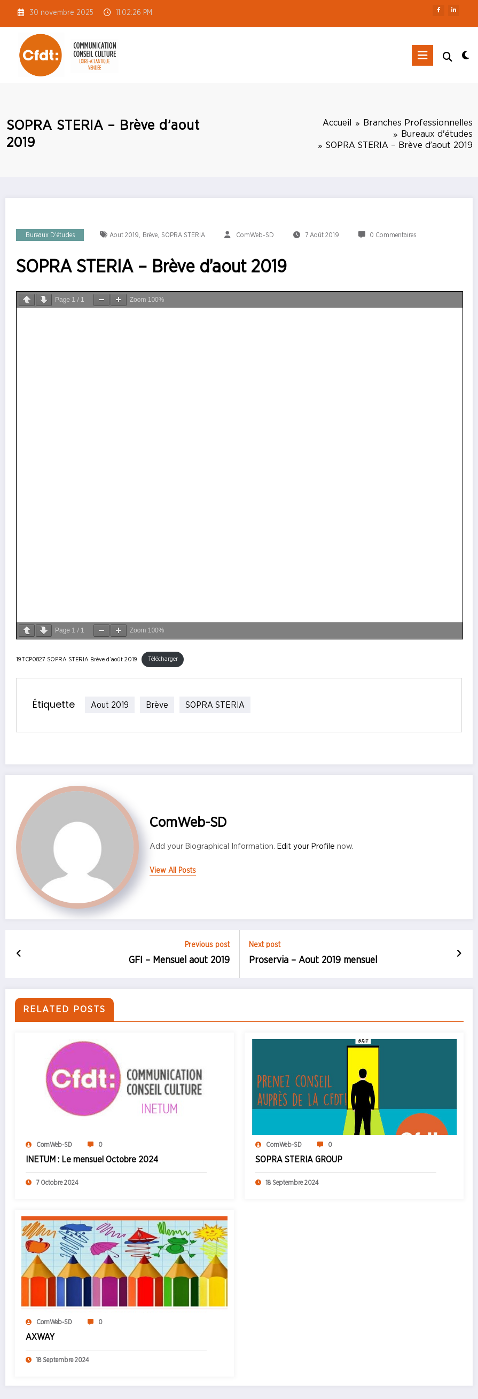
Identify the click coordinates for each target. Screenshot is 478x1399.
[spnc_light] (465, 56)
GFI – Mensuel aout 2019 (179, 960)
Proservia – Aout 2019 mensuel (313, 960)
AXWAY (40, 1336)
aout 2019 (124, 235)
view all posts (173, 870)
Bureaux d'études (50, 235)
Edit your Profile (306, 846)
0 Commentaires (393, 235)
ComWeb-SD (255, 235)
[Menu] (422, 55)
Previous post (207, 945)
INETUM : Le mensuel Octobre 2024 (92, 1159)
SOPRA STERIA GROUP (298, 1159)
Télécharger (163, 659)
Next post (264, 945)
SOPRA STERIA (183, 235)
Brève (150, 235)
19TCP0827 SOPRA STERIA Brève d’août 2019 (76, 659)
